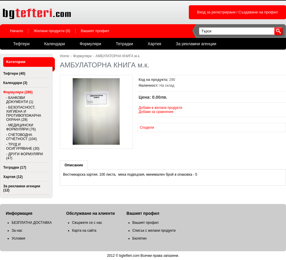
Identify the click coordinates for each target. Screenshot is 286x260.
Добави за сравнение (156, 112)
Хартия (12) (13, 177)
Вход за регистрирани (216, 12)
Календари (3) (15, 83)
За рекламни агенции (196, 43)
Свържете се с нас (87, 223)
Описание (73, 165)
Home (64, 56)
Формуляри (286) (18, 92)
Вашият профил (95, 31)
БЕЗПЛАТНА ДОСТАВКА (32, 223)
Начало (16, 31)
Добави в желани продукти (160, 108)
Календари (54, 43)
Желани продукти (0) (52, 31)
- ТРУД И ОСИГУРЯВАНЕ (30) (22, 146)
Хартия (154, 43)
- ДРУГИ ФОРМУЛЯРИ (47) (24, 156)
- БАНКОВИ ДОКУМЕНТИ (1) (19, 100)
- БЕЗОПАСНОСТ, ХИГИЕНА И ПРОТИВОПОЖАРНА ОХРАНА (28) (23, 113)
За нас (17, 230)
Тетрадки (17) (14, 167)
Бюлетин (139, 238)
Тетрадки (124, 43)
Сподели (147, 127)
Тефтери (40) (14, 73)
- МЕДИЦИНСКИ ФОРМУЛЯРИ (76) (21, 127)
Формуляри (90, 43)
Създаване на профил (258, 12)
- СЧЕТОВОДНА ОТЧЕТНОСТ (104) (21, 137)
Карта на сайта (84, 230)
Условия (18, 238)
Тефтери (21, 43)
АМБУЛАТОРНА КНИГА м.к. (117, 56)
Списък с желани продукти (154, 230)
